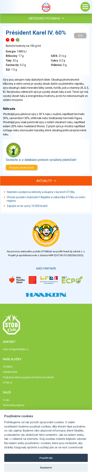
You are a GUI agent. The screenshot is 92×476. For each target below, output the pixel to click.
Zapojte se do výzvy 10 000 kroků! (27, 205)
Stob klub (46, 7)
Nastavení (46, 467)
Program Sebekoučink (21, 167)
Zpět (80, 35)
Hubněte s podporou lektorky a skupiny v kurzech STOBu (41, 192)
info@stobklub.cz (18, 349)
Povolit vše (46, 457)
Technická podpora (13, 405)
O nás (6, 399)
